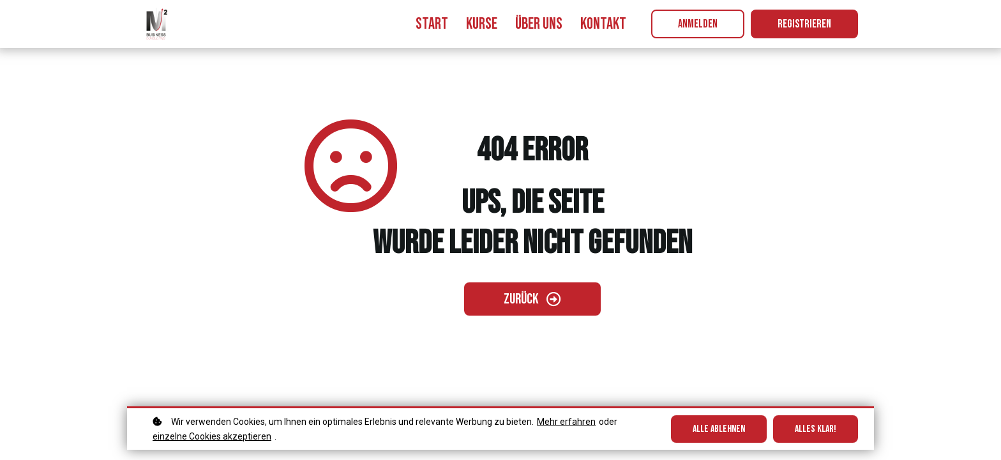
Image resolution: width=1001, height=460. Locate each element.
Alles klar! (815, 429)
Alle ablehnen (719, 429)
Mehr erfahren (566, 422)
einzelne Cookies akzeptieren (212, 436)
